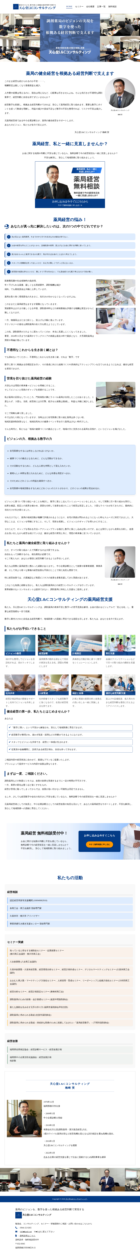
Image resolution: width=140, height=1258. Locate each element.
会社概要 (90, 6)
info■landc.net (26, 1232)
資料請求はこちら (27, 1236)
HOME (69, 6)
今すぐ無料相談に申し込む (99, 844)
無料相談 (112, 6)
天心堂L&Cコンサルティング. (76, 1199)
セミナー (79, 6)
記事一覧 (101, 6)
